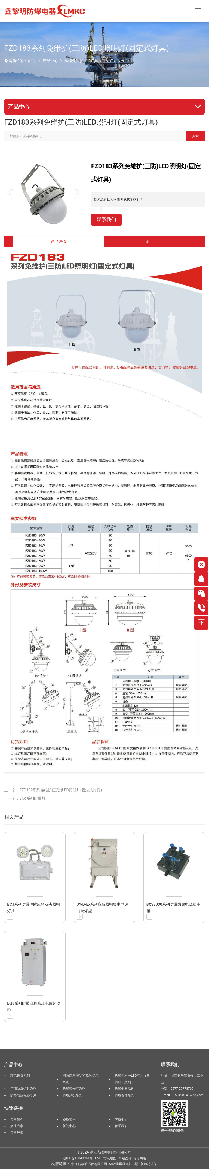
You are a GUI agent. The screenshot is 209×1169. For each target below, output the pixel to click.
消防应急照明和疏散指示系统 (81, 1079)
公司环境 (16, 1133)
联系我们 (106, 219)
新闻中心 (69, 1126)
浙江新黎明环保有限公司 (89, 1164)
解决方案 (16, 1126)
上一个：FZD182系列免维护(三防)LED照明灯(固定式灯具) (53, 790)
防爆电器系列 (124, 1089)
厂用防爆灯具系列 (23, 1089)
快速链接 (13, 1108)
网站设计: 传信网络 (132, 1158)
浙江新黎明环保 (145, 1164)
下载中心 (121, 1120)
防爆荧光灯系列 (74, 1089)
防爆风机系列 (72, 1095)
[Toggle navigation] (198, 11)
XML (98, 1158)
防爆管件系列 (124, 1095)
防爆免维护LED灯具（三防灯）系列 (94, 61)
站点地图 (109, 1158)
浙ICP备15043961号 (78, 1158)
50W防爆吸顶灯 (120, 1164)
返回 (149, 241)
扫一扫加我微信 (172, 1131)
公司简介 (16, 1120)
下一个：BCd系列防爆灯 (24, 798)
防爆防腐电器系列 (23, 1095)
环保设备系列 (20, 1076)
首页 (31, 61)
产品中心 (50, 61)
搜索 (195, 136)
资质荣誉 (69, 1120)
